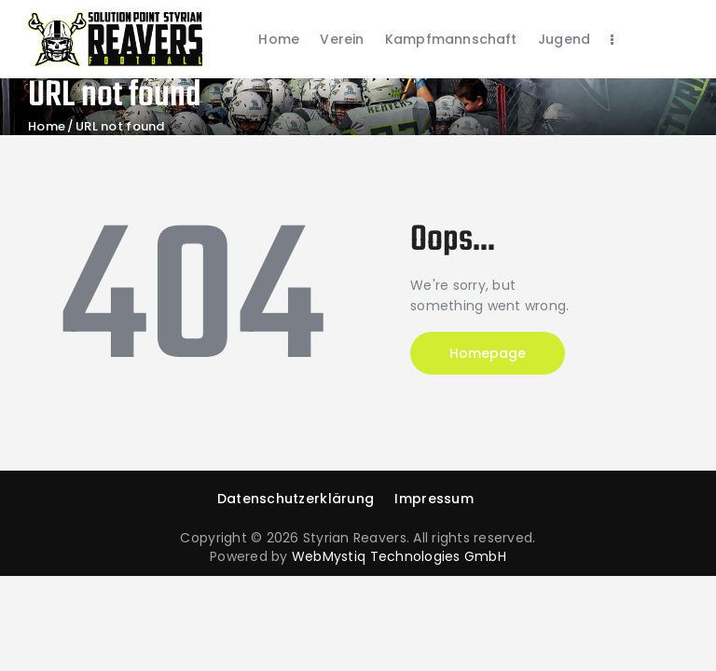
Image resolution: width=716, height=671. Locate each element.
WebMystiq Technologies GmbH (399, 556)
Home (46, 126)
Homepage (487, 353)
